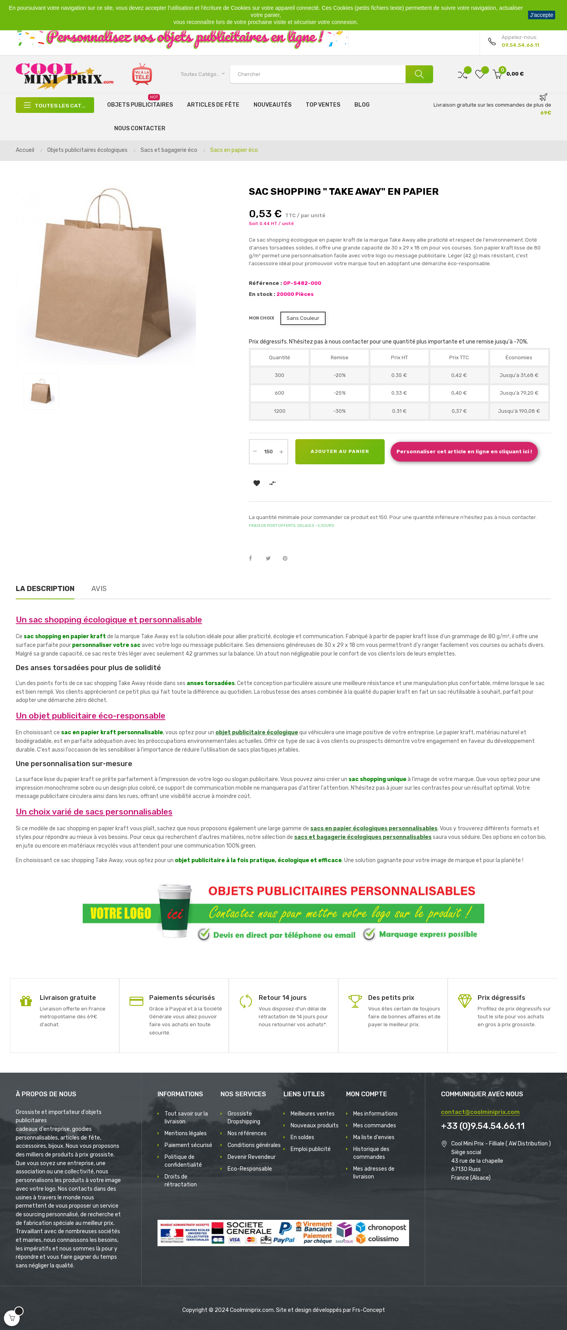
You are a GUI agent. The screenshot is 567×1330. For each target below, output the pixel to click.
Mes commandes (374, 1125)
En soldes (302, 1137)
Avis (99, 588)
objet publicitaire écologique (256, 732)
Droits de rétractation (181, 1180)
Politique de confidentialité (183, 1161)
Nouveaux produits (315, 1125)
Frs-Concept (368, 1310)
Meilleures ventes (313, 1113)
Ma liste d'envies (374, 1137)
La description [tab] (45, 588)
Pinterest (289, 558)
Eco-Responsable (250, 1169)
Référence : (265, 283)
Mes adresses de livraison (374, 1173)
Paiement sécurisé (188, 1145)
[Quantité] (268, 452)
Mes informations (375, 1113)
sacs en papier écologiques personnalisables (373, 828)
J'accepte (541, 15)
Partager (255, 558)
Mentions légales (186, 1133)
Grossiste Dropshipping (244, 1117)
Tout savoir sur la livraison (186, 1117)
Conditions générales (254, 1145)
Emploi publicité (311, 1149)
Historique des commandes (371, 1153)
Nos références (247, 1133)
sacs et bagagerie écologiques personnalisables (363, 837)
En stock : (262, 294)
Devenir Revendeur (252, 1157)
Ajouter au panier (340, 451)
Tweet (272, 558)
